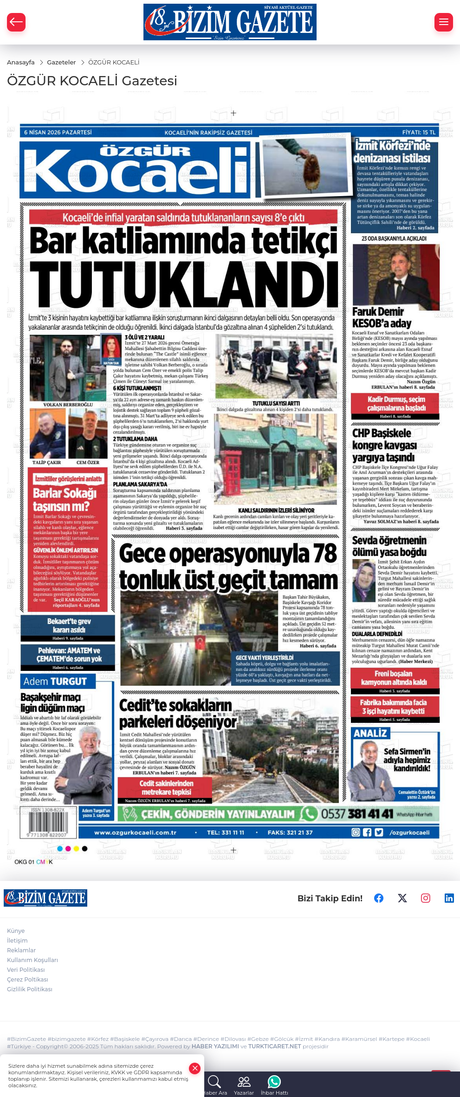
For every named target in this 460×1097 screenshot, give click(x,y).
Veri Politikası (26, 969)
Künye (16, 930)
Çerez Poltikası (27, 979)
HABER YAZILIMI (215, 1046)
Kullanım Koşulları (32, 960)
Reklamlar (21, 950)
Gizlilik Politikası (29, 989)
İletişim (17, 940)
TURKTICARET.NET (274, 1046)
